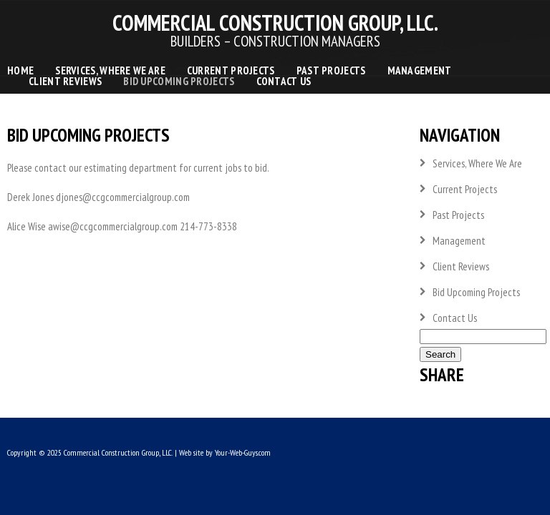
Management (419, 70)
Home (20, 70)
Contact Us (284, 81)
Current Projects (231, 70)
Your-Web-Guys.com (243, 452)
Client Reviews (65, 81)
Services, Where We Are (110, 70)
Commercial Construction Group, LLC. (118, 452)
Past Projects (331, 70)
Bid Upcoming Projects (178, 81)
